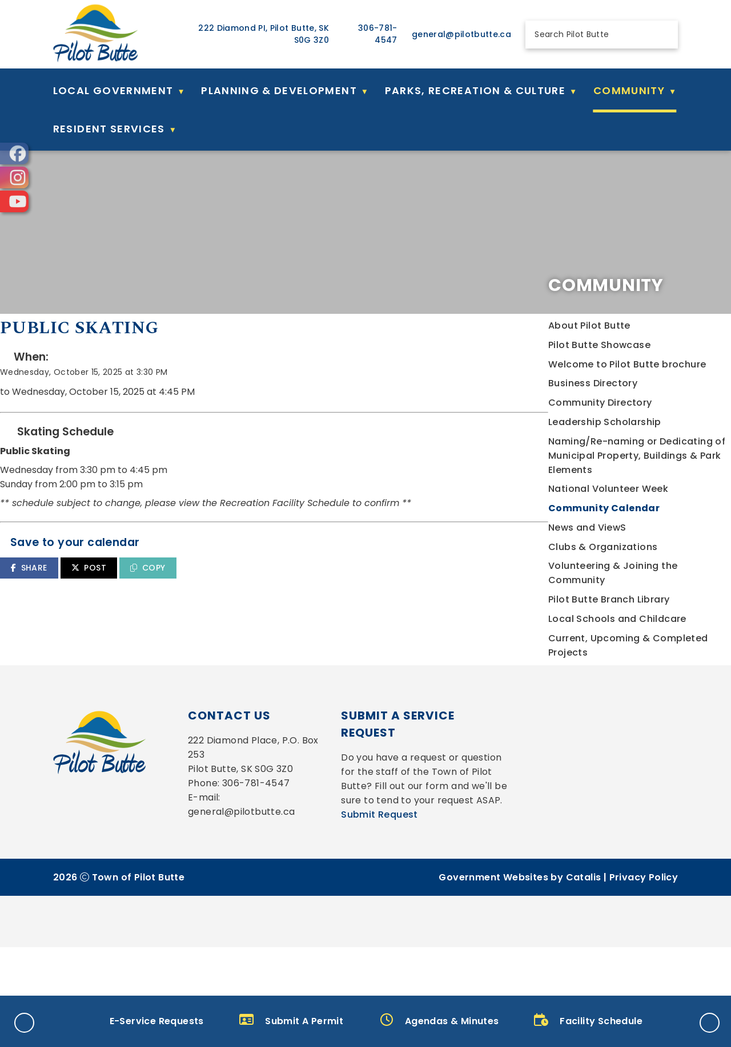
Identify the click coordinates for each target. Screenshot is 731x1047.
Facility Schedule (588, 1020)
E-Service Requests (143, 1020)
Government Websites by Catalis (520, 977)
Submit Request (379, 914)
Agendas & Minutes (439, 1020)
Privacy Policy (643, 977)
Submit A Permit (291, 1020)
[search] (592, 35)
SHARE (240, 590)
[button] (663, 34)
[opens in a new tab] (14, 153)
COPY (359, 590)
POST (300, 590)
